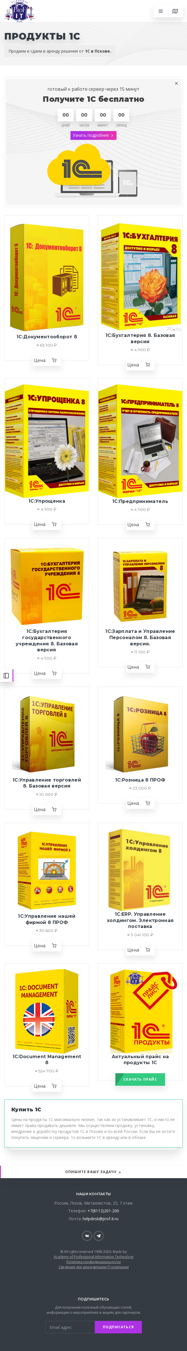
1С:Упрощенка (46, 501)
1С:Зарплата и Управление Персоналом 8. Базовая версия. (140, 637)
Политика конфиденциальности (93, 1261)
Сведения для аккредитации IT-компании (94, 1267)
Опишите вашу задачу (93, 1172)
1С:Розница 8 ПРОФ (140, 780)
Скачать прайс (140, 1079)
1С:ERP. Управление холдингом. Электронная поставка (140, 920)
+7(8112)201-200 (103, 1210)
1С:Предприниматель (140, 501)
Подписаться (118, 1327)
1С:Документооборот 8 (46, 336)
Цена (39, 360)
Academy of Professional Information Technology (94, 1256)
